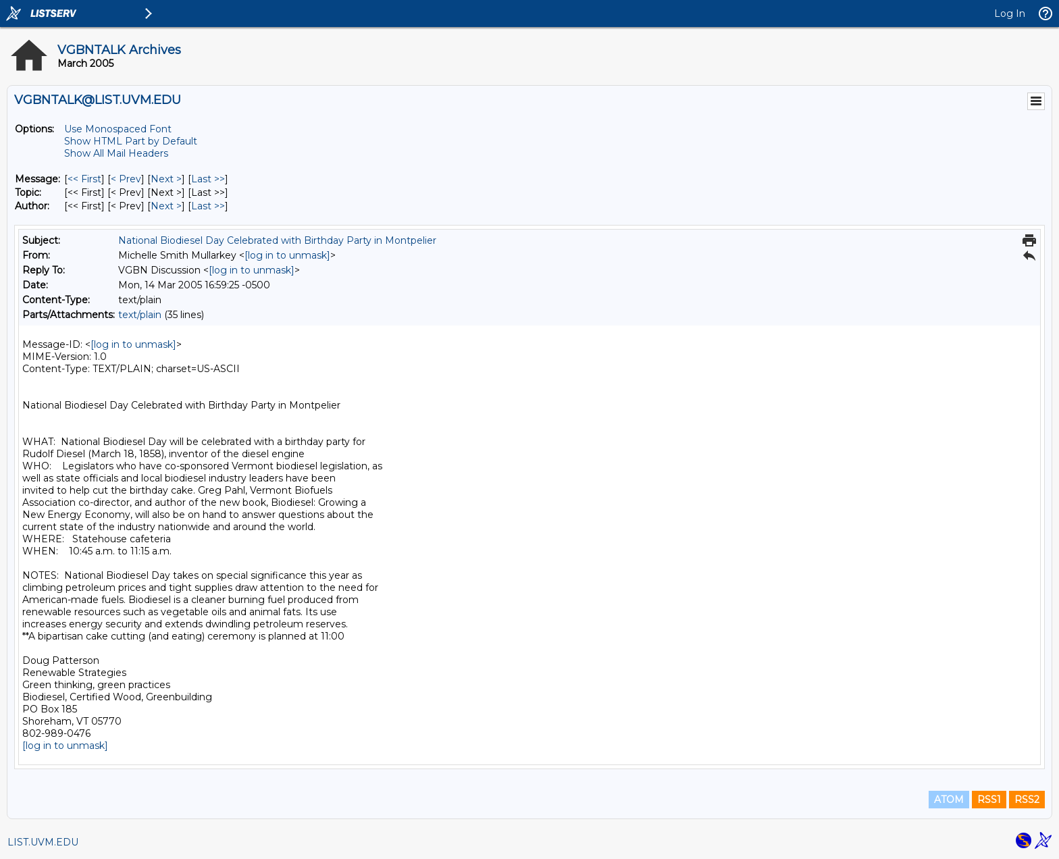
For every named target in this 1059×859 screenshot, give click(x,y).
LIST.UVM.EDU (42, 842)
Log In (1009, 13)
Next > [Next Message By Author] (166, 206)
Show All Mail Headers (116, 153)
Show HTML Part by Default (130, 141)
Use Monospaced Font (118, 129)
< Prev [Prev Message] (126, 179)
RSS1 (989, 799)
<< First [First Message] (84, 179)
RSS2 (1026, 799)
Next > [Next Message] (166, 179)
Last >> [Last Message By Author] (208, 206)
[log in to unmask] (287, 255)
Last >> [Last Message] (208, 179)
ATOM (949, 799)
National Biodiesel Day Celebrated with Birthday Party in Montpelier (277, 240)
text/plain (139, 315)
